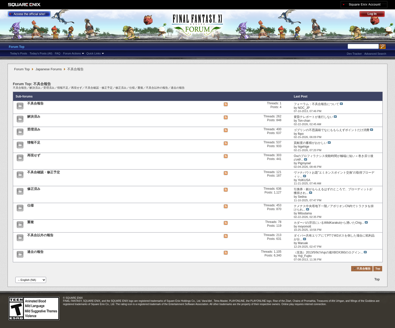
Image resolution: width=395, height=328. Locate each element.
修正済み (120, 87)
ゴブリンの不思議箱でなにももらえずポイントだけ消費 (331, 130)
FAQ (57, 53)
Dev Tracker (354, 53)
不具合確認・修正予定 (99, 87)
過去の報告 (178, 87)
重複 (140, 87)
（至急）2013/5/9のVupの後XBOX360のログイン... (328, 252)
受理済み (48, 87)
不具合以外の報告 (157, 87)
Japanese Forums (49, 69)
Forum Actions (72, 53)
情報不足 (62, 87)
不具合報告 (20, 87)
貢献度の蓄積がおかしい (310, 143)
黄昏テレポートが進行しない (313, 117)
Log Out (374, 15)
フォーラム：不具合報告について (316, 104)
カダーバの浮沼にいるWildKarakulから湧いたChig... (329, 222)
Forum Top (16, 47)
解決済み (35, 87)
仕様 (132, 87)
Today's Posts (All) (41, 53)
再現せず (76, 87)
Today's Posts (18, 53)
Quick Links (93, 53)
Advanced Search (375, 53)
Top (377, 268)
